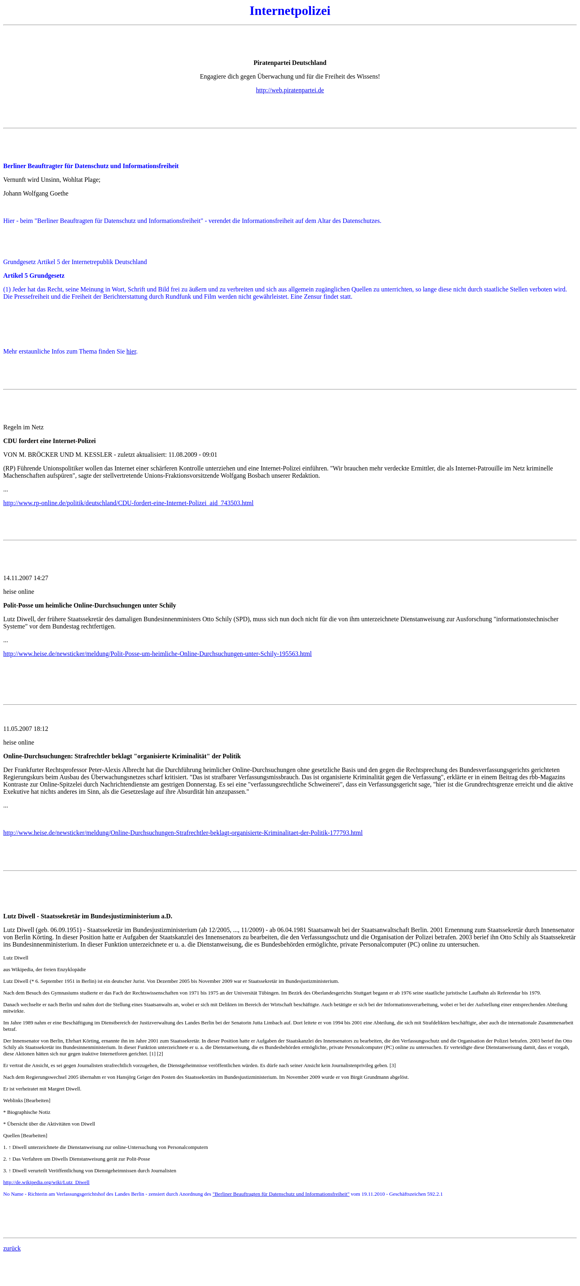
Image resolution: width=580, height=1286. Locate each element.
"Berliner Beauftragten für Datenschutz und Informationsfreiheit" (281, 1194)
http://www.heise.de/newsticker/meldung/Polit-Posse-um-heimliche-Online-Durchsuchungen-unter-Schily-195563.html (157, 653)
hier (131, 351)
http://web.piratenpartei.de (290, 90)
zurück (12, 1248)
